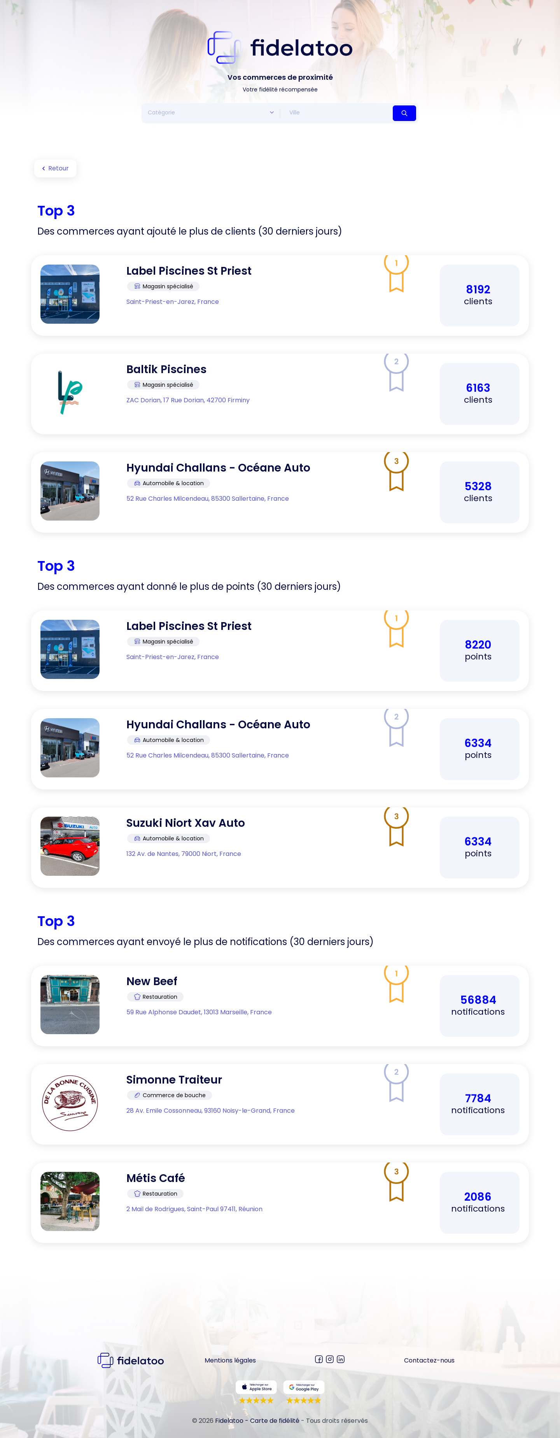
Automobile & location (168, 483)
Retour (54, 168)
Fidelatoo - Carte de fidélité (257, 1420)
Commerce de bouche (169, 1095)
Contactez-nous (429, 1360)
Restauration (155, 997)
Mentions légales (230, 1360)
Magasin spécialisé (163, 286)
